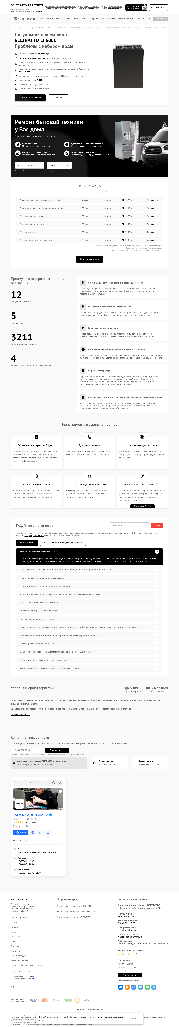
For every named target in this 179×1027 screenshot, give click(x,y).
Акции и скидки (108, 19)
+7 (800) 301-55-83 (113, 6)
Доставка (85, 19)
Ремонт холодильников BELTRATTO (73, 917)
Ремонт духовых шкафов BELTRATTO (74, 906)
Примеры (15, 927)
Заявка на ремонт (125, 19)
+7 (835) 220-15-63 (89, 6)
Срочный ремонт (46, 19)
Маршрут (21, 832)
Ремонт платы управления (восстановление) (41, 200)
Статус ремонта (160, 18)
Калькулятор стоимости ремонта (26, 965)
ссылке (34, 978)
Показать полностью (20, 714)
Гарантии (95, 19)
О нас (67, 19)
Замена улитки (27, 232)
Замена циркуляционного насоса (36, 240)
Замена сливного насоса (31, 216)
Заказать (152, 200)
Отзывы (76, 19)
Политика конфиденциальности (89, 1010)
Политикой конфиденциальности (72, 755)
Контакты (140, 19)
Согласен (134, 1018)
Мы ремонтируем (24, 18)
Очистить (157, 525)
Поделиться (120, 987)
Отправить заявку (59, 165)
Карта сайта (16, 986)
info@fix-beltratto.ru (127, 930)
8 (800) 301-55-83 (126, 923)
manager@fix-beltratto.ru (130, 936)
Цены (59, 19)
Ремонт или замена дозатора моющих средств (42, 208)
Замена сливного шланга (32, 224)
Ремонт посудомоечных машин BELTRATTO (77, 911)
